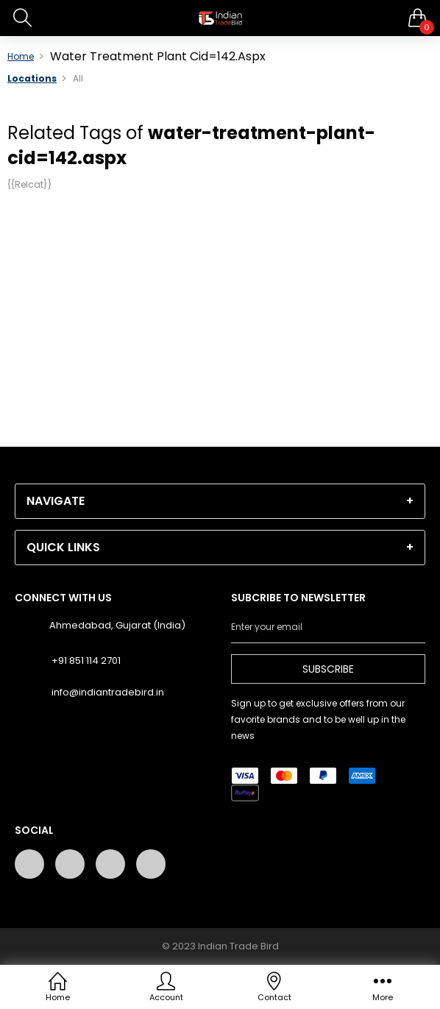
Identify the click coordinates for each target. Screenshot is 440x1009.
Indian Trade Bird (238, 946)
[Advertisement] (220, 307)
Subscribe (328, 669)
